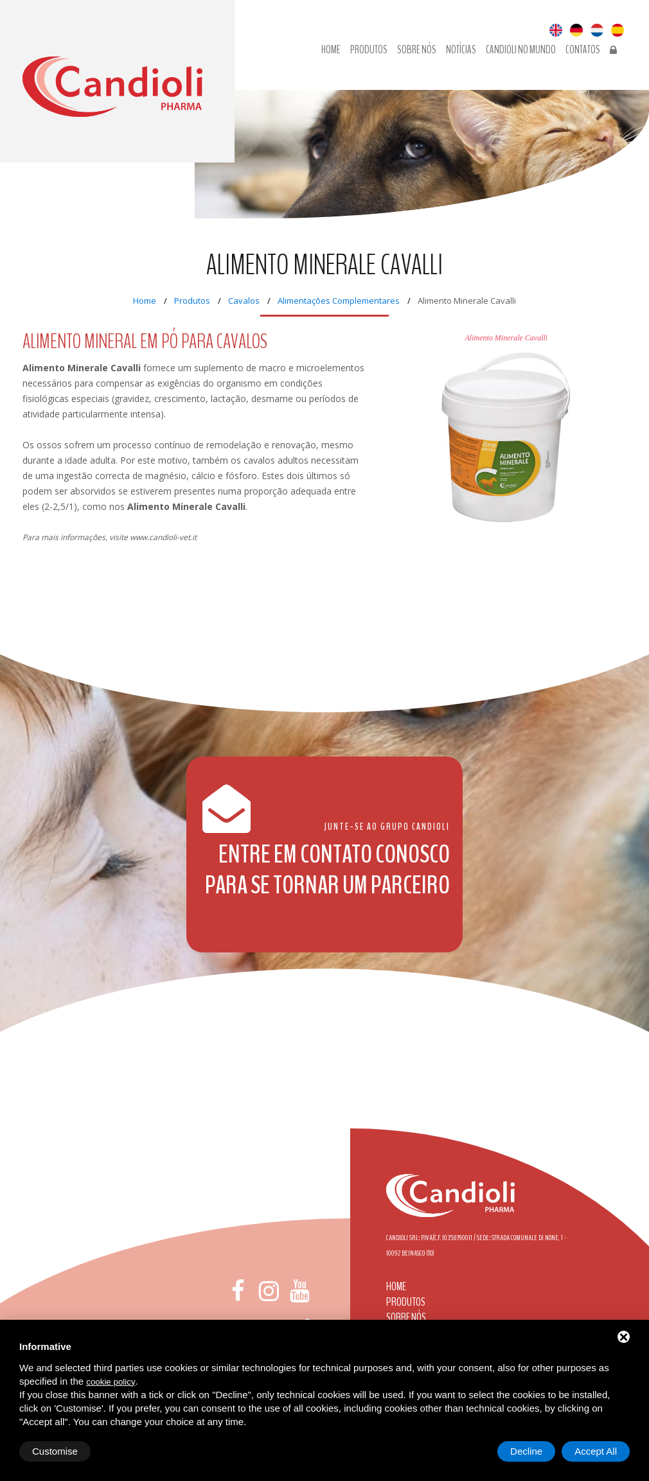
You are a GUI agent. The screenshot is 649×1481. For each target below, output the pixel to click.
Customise (55, 1451)
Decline (526, 1451)
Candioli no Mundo (521, 50)
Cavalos (244, 300)
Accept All (595, 1451)
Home (331, 50)
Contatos (582, 50)
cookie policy (110, 1382)
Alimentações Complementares (339, 300)
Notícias (461, 50)
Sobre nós (416, 50)
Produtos (368, 50)
